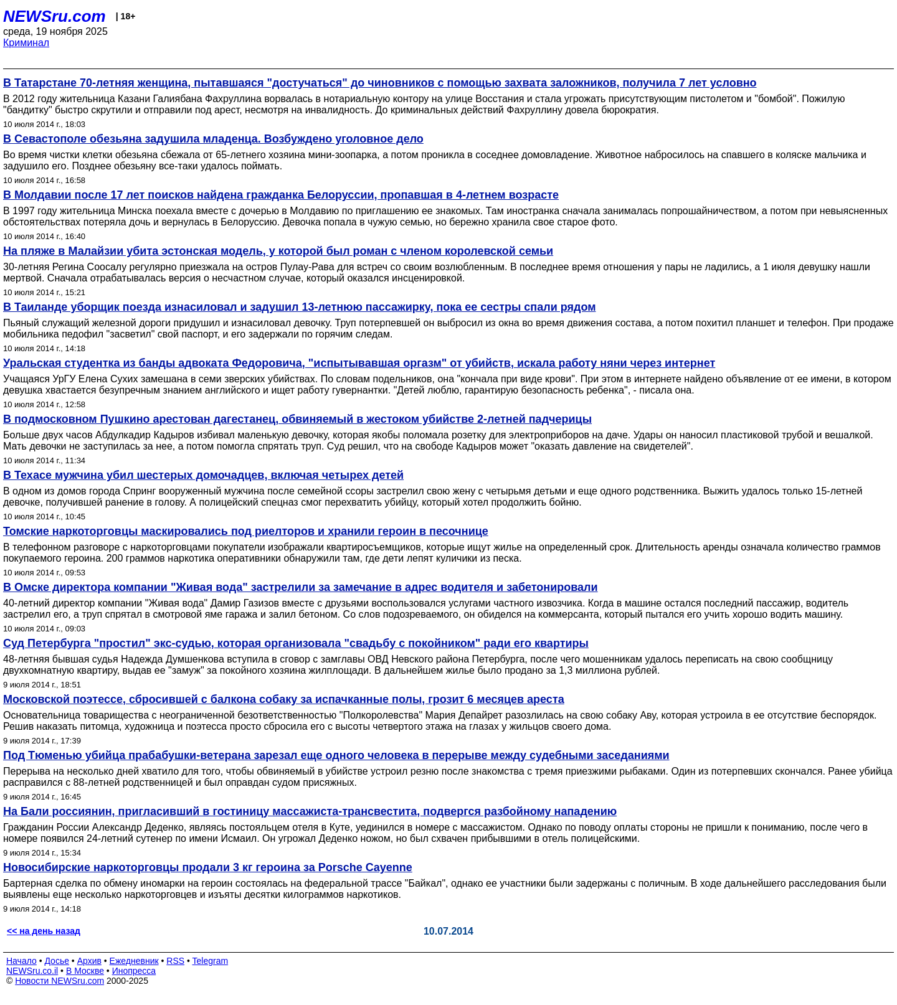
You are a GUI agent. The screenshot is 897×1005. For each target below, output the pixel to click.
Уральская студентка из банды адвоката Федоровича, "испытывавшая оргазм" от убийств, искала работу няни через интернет (359, 363)
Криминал (26, 42)
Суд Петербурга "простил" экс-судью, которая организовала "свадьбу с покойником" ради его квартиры (296, 643)
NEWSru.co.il (32, 971)
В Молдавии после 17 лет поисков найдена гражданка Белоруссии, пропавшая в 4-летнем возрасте (281, 195)
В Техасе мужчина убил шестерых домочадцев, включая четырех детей (203, 475)
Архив (89, 961)
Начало (21, 961)
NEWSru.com (54, 16)
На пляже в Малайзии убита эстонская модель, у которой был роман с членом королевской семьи (278, 251)
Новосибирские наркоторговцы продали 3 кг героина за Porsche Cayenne (207, 867)
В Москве (85, 971)
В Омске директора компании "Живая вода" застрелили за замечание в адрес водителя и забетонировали (300, 587)
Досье (56, 961)
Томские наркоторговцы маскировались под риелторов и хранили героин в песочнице (245, 531)
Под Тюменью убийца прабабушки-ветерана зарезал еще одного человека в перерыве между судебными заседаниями (336, 755)
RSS (175, 961)
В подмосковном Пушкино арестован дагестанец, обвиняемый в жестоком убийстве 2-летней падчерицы (297, 419)
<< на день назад (43, 931)
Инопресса (134, 971)
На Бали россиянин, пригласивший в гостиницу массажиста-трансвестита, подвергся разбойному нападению (310, 811)
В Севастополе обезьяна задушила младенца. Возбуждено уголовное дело (213, 139)
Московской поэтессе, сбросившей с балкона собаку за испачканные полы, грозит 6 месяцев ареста (283, 699)
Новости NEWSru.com (59, 981)
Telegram (210, 961)
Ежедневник (134, 961)
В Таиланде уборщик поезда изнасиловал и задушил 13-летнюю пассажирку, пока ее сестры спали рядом (299, 307)
